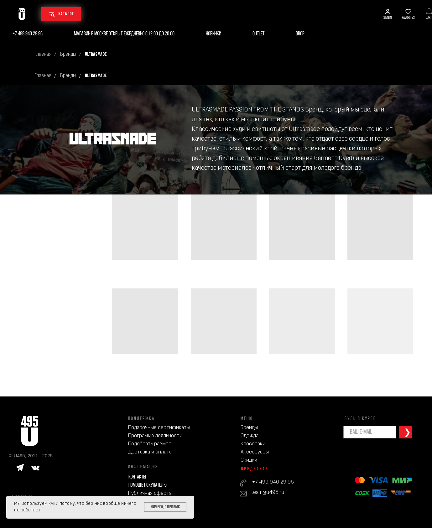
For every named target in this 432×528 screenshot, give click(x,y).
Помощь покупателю (147, 485)
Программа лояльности (155, 435)
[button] (387, 14)
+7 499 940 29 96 (28, 34)
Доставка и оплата (150, 452)
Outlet (258, 34)
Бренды (68, 54)
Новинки (213, 34)
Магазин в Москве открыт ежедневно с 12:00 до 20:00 (124, 34)
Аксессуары (255, 452)
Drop (300, 34)
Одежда (249, 435)
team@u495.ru (267, 492)
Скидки (249, 460)
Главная (42, 54)
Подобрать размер (149, 444)
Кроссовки (253, 444)
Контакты (137, 477)
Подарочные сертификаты (159, 427)
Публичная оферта (150, 493)
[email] (369, 432)
